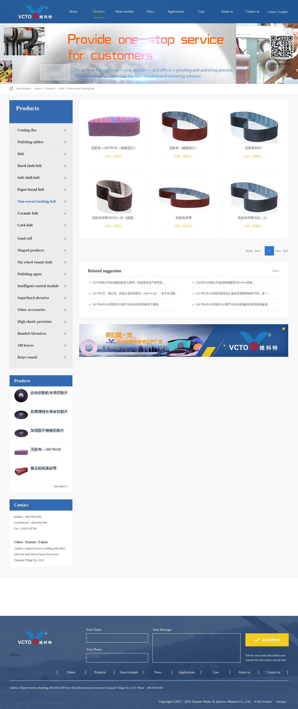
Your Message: (162, 629)
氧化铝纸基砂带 (43, 468)
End (285, 250)
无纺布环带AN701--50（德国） (114, 218)
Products (50, 88)
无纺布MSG (253, 148)
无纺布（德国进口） (183, 148)
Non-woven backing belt (81, 88)
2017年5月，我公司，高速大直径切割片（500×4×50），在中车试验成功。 (136, 293)
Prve (257, 250)
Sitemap (280, 701)
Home (73, 11)
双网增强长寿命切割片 (49, 412)
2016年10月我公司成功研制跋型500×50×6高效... (225, 282)
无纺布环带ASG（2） (253, 218)
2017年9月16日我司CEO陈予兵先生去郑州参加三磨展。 (127, 304)
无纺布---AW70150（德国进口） (114, 148)
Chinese (272, 12)
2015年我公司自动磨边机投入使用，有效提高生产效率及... (129, 282)
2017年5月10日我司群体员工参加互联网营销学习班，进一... (233, 293)
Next (278, 250)
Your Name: (94, 629)
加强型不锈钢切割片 (47, 431)
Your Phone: (94, 649)
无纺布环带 (184, 218)
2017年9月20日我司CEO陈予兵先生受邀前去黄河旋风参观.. (232, 304)
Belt (61, 88)
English (283, 12)
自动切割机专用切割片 (49, 393)
